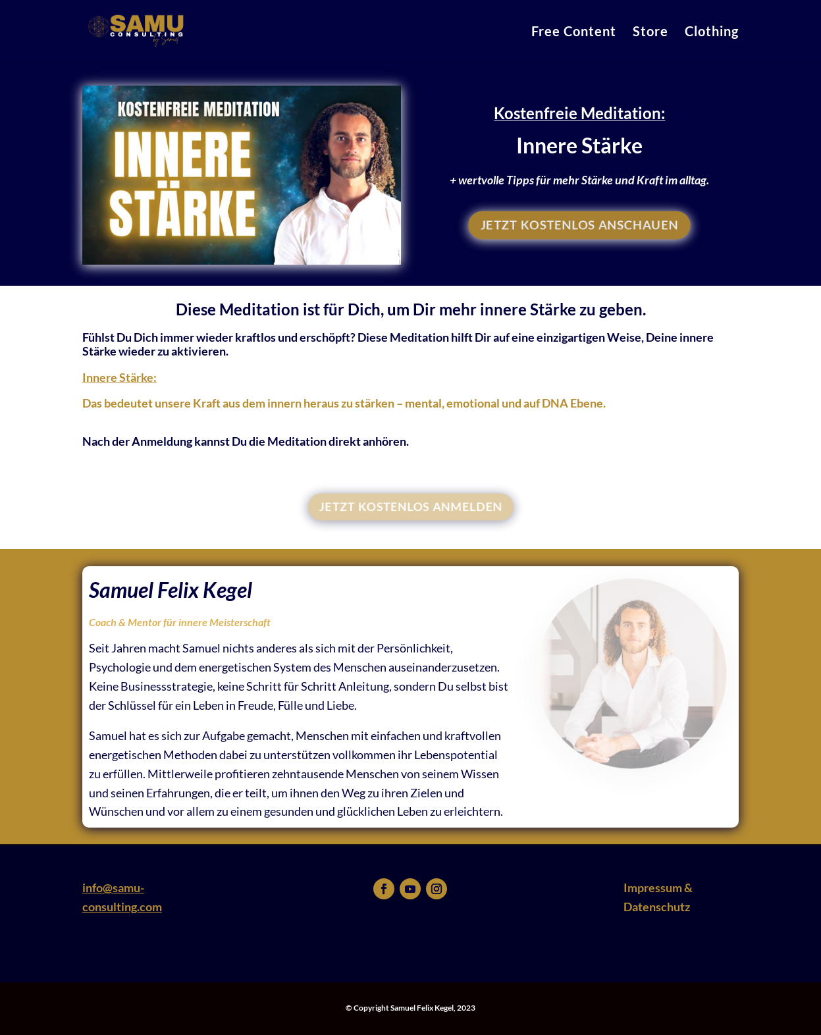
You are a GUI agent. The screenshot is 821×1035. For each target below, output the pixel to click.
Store (650, 32)
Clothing (712, 32)
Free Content (573, 32)
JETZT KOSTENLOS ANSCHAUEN (580, 225)
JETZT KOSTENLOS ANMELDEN (410, 506)
